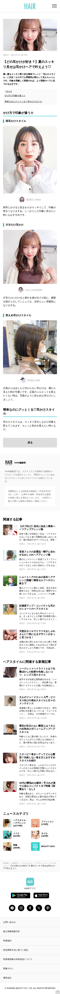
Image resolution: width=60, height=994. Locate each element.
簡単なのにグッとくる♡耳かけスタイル (23, 101)
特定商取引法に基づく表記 (15, 950)
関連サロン (8, 968)
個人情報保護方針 (11, 931)
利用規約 (7, 940)
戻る (30, 442)
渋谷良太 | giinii (30, 380)
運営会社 (7, 978)
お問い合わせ (9, 922)
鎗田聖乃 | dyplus (30, 199)
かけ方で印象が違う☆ (15, 95)
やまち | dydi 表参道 (30, 290)
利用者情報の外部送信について (17, 959)
